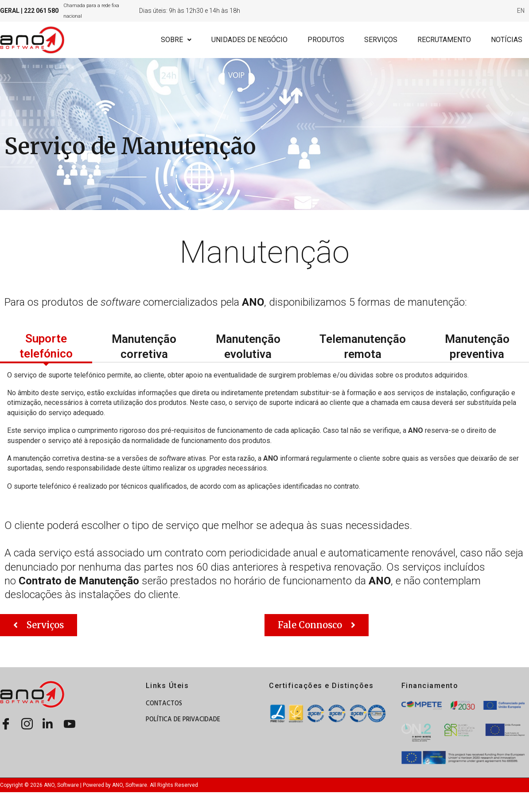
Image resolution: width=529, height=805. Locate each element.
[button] (38, 625)
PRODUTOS (325, 39)
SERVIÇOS (380, 39)
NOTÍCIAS (506, 39)
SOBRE (176, 39)
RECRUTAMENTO (444, 39)
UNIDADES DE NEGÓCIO (249, 39)
